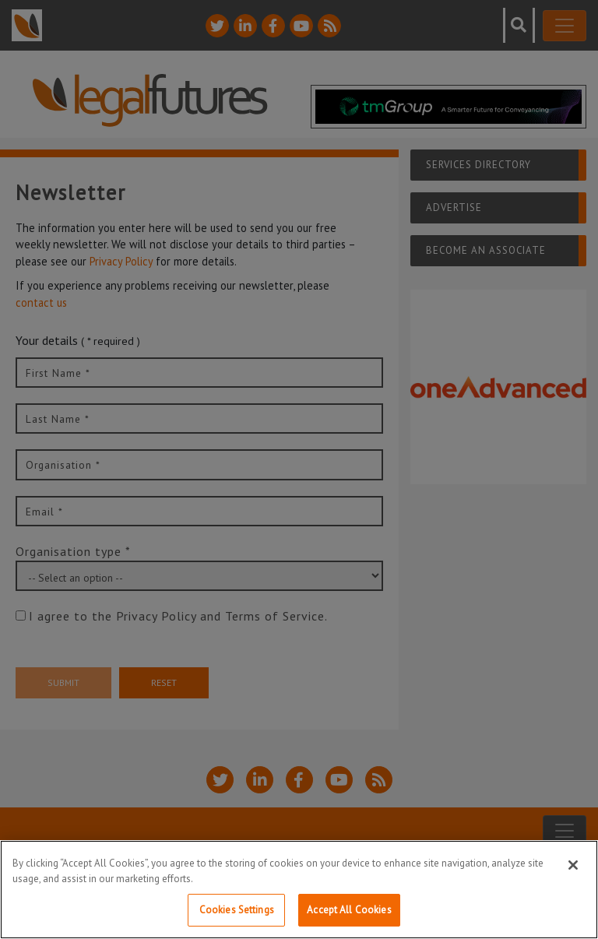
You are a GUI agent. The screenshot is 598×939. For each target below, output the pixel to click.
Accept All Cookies (349, 909)
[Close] (573, 865)
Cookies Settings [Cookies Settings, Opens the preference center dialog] (236, 909)
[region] (299, 889)
